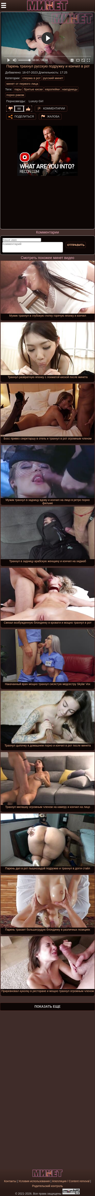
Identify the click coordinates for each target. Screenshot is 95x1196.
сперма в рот (31, 78)
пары (18, 89)
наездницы (69, 89)
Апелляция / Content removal (71, 1181)
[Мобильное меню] (3, 5)
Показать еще (47, 1006)
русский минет (53, 78)
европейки (52, 89)
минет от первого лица (22, 83)
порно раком (15, 95)
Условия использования (34, 1181)
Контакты (10, 1181)
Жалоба (53, 116)
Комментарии (54, 108)
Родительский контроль (47, 1186)
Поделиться (24, 116)
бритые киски (33, 89)
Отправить (76, 245)
